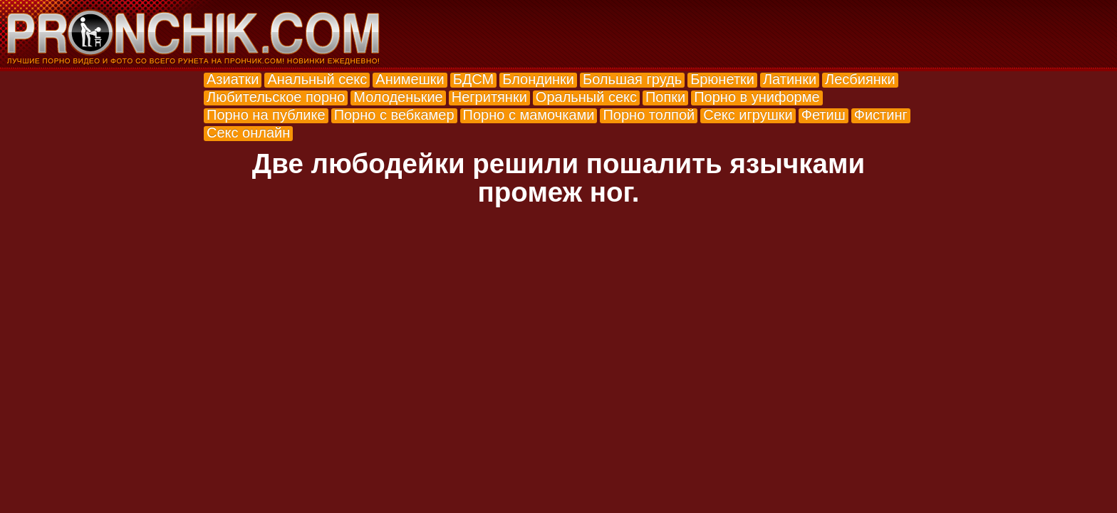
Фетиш (823, 115)
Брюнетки (722, 79)
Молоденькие (397, 97)
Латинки (789, 79)
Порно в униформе (756, 97)
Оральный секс (586, 97)
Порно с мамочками (529, 115)
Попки (665, 97)
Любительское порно (276, 97)
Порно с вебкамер (394, 115)
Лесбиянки (860, 79)
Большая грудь (632, 79)
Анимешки (409, 79)
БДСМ (473, 79)
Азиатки (233, 79)
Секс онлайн (248, 132)
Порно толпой (649, 115)
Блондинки (538, 79)
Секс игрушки (747, 115)
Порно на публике (266, 115)
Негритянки (489, 97)
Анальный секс (317, 79)
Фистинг (881, 115)
